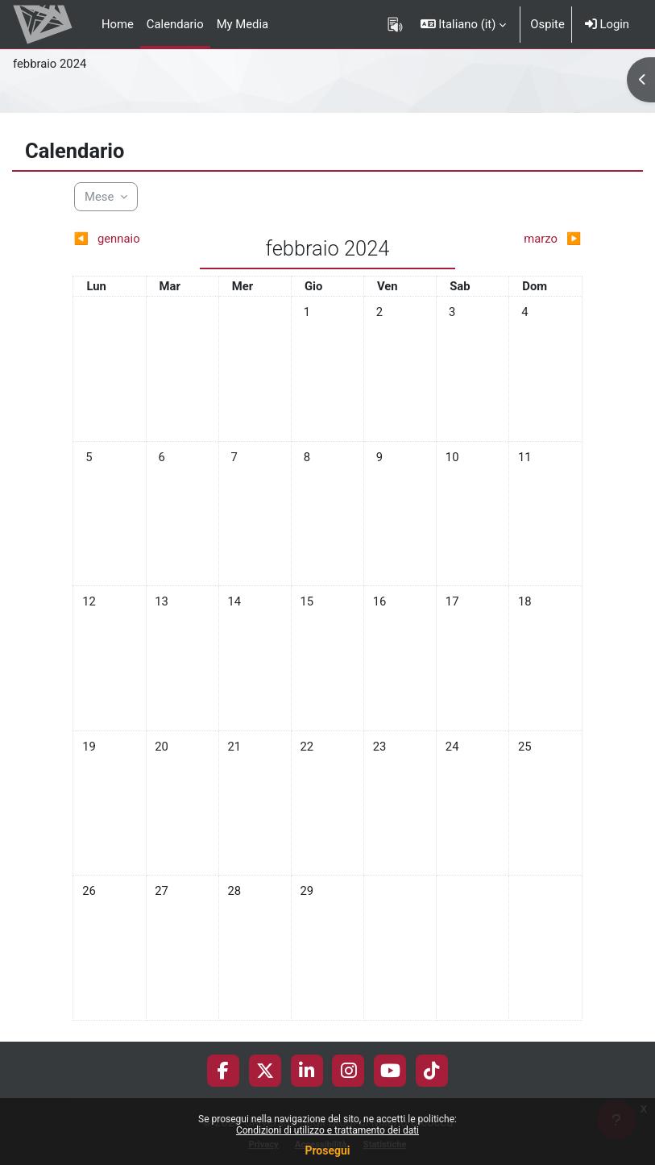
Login (607, 24)
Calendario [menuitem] (175, 24)
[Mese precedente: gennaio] (136, 238)
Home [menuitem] (118, 24)
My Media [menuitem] (242, 24)
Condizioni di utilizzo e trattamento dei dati (327, 1130)
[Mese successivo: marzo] (518, 238)
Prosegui (327, 1150)
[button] (463, 24)
